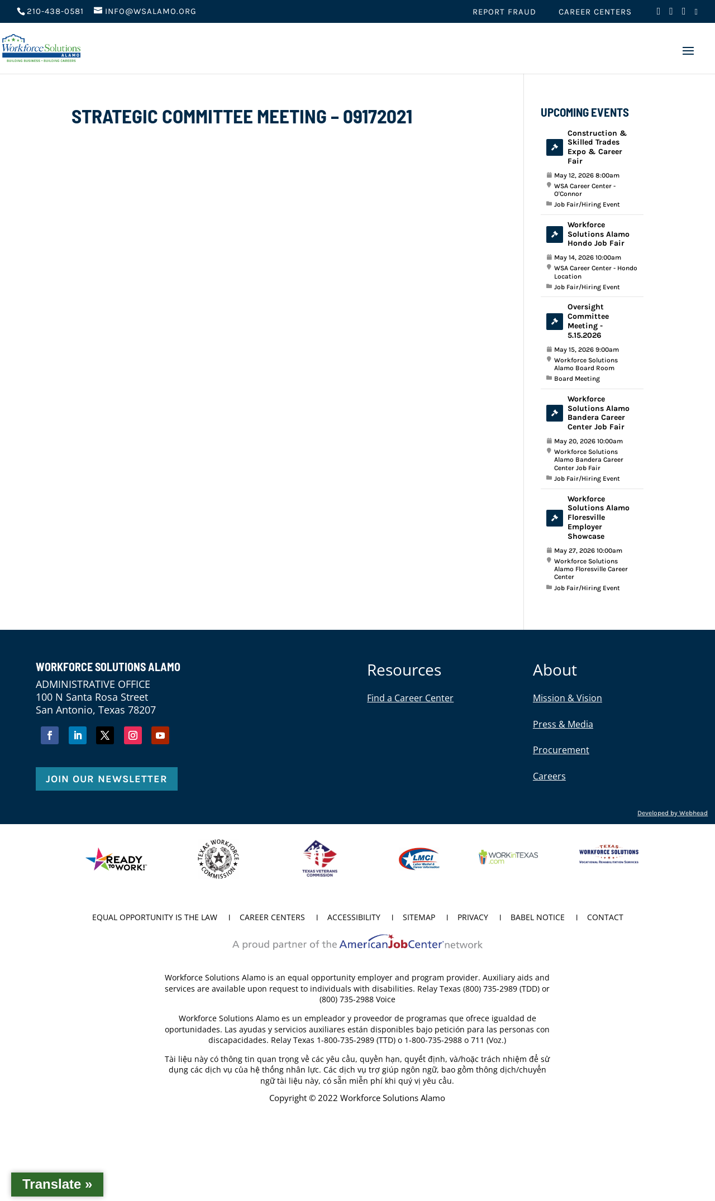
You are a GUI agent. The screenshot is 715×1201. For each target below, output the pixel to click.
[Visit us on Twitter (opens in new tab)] (671, 14)
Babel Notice (538, 917)
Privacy (472, 917)
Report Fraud (504, 12)
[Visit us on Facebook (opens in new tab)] (659, 14)
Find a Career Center (410, 698)
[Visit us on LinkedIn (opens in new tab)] (696, 15)
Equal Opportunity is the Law (154, 917)
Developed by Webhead (672, 813)
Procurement (561, 750)
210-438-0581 (55, 11)
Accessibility (353, 917)
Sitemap (419, 917)
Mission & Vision (567, 698)
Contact (605, 917)
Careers (549, 776)
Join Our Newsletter (107, 779)
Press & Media (563, 724)
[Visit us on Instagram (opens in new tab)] (684, 14)
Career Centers (595, 12)
